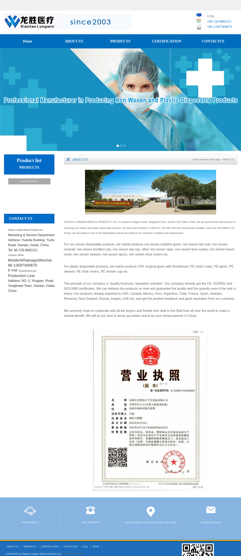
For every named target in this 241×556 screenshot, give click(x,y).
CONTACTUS (213, 41)
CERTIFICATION (166, 41)
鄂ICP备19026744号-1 (73, 553)
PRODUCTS (120, 41)
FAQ (85, 546)
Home (27, 41)
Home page (214, 159)
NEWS (95, 546)
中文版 (210, 16)
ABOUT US (74, 41)
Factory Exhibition (29, 181)
